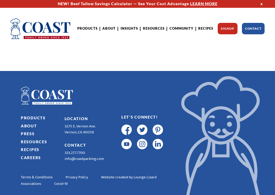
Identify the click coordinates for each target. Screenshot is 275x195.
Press (28, 133)
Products (87, 28)
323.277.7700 (75, 153)
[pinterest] (158, 130)
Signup (227, 28)
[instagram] (142, 144)
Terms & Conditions (37, 177)
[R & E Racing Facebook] (126, 158)
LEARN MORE (203, 3)
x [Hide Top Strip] (261, 3)
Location (76, 118)
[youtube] (126, 144)
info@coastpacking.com (84, 158)
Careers (31, 157)
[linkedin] (158, 144)
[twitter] (142, 130)
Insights (129, 28)
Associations (31, 183)
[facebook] (126, 130)
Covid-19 (61, 183)
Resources (154, 28)
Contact (253, 28)
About (109, 28)
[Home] (40, 28)
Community (181, 28)
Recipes (205, 28)
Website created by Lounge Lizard (129, 177)
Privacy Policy (77, 177)
